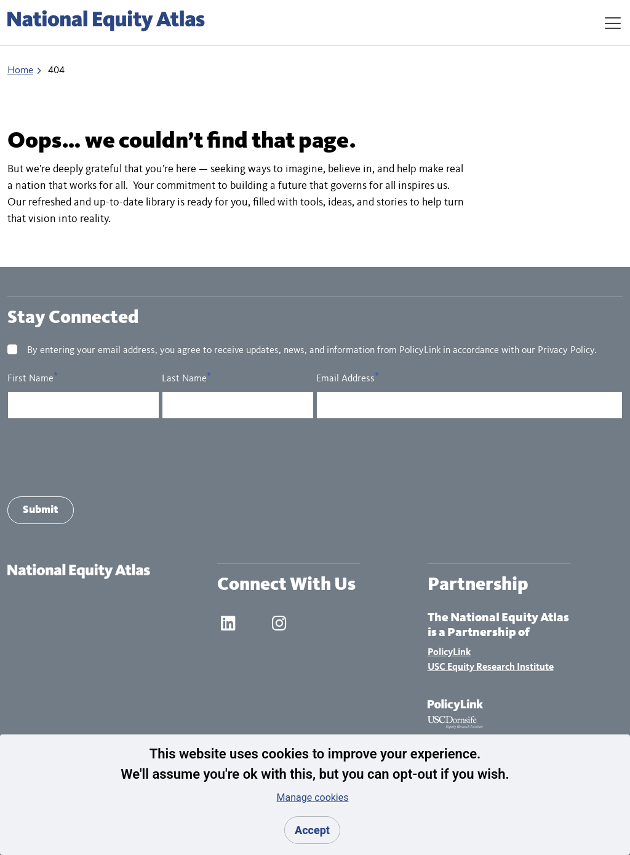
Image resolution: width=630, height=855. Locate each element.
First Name (30, 379)
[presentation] (100, 458)
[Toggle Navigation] (613, 22)
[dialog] (315, 794)
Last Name (184, 379)
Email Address (345, 379)
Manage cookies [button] (312, 797)
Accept (312, 830)
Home (20, 70)
